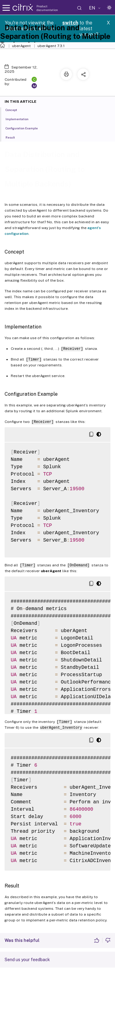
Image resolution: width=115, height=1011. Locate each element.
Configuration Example (25, 128)
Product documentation (47, 8)
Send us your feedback (27, 959)
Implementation (20, 119)
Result (14, 137)
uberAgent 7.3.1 (51, 46)
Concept (15, 109)
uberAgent (21, 46)
